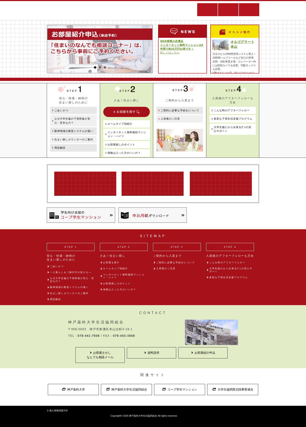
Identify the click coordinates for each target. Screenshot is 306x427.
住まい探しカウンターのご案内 (73, 139)
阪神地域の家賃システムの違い (73, 131)
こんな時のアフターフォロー (232, 110)
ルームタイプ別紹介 (120, 123)
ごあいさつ (61, 110)
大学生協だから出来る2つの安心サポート (232, 129)
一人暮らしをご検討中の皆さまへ (70, 272)
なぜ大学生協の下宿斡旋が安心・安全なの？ (72, 120)
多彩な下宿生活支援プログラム (233, 118)
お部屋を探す (111, 262)
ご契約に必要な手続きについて (180, 110)
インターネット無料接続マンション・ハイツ (127, 134)
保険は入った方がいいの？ (124, 152)
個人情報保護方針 (58, 410)
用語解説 (59, 147)
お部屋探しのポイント (121, 144)
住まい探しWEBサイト (155, 10)
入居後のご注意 (170, 118)
